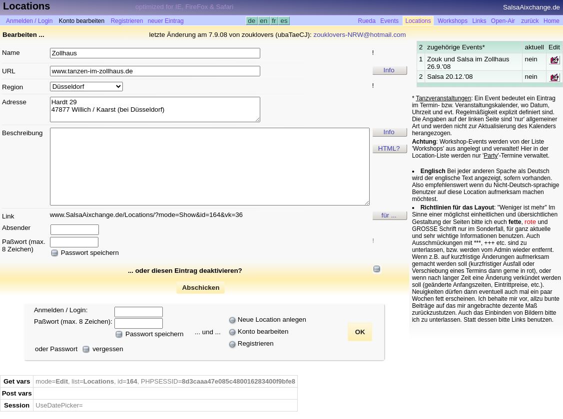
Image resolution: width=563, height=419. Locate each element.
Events (389, 20)
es (284, 20)
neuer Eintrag (166, 20)
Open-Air (503, 20)
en (263, 20)
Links (479, 20)
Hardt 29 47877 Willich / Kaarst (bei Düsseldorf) (155, 109)
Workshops (453, 20)
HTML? (389, 148)
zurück (530, 20)
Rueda (367, 20)
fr (274, 20)
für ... (388, 215)
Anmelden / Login (29, 20)
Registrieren (127, 20)
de (251, 20)
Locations (418, 20)
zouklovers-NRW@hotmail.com (360, 34)
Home (552, 20)
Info (389, 70)
